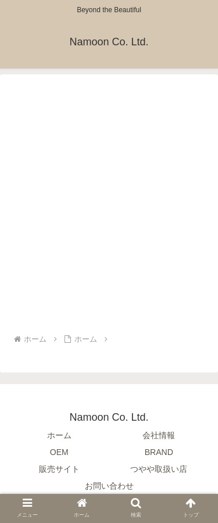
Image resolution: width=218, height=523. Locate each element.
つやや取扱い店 (158, 469)
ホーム (59, 435)
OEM (59, 452)
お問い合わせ (109, 485)
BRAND (159, 452)
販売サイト (59, 469)
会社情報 (158, 435)
